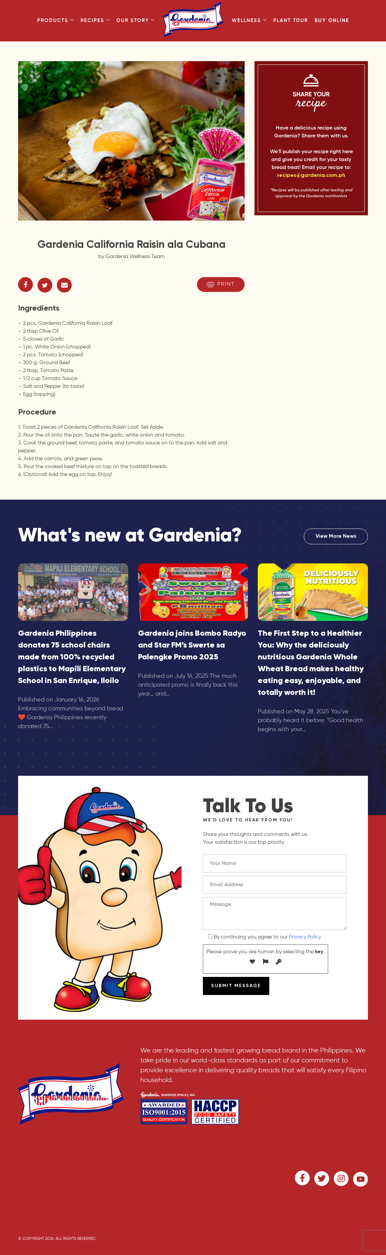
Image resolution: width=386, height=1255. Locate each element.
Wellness (249, 20)
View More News (336, 536)
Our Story (135, 20)
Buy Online (332, 20)
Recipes (95, 20)
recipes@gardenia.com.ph (311, 175)
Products (55, 20)
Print (221, 284)
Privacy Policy (305, 937)
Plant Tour (290, 20)
